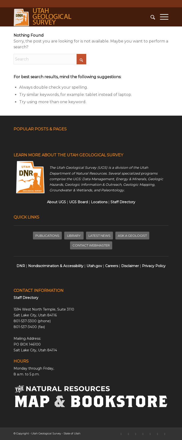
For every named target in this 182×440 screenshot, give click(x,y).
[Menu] (161, 16)
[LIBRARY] (74, 236)
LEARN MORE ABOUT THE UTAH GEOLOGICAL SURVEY (68, 155)
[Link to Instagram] (135, 434)
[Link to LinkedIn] (143, 434)
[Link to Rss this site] (150, 434)
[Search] (150, 16)
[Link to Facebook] (121, 434)
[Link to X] (128, 434)
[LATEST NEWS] (99, 236)
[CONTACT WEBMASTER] (91, 245)
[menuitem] (150, 16)
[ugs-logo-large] (75, 16)
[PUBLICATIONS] (47, 236)
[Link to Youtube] (164, 434)
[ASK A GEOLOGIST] (132, 236)
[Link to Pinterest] (157, 434)
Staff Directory (26, 298)
